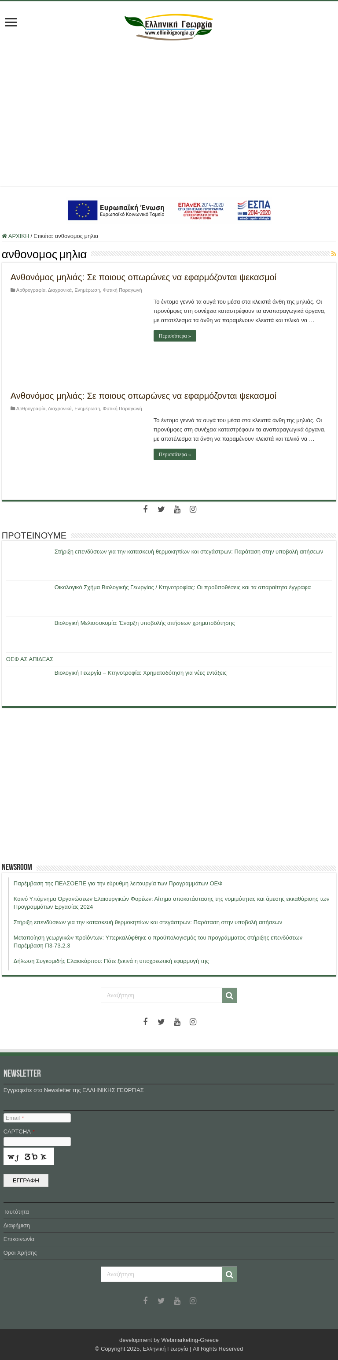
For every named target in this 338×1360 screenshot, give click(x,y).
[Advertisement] (169, 111)
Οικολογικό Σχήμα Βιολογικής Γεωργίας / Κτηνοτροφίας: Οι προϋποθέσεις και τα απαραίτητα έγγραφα (183, 587)
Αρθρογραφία (30, 290)
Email (15, 1118)
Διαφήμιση (17, 1225)
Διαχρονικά (60, 290)
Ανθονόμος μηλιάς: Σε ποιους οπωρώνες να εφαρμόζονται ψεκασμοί (143, 277)
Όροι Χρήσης (20, 1252)
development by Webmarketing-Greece (169, 1340)
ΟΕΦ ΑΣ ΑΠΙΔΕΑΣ (29, 659)
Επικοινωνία (19, 1239)
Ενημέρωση (87, 290)
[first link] (11, 23)
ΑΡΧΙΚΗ (15, 236)
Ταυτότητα (16, 1211)
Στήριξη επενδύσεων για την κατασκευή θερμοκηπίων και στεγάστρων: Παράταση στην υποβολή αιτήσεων (189, 551)
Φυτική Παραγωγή (122, 290)
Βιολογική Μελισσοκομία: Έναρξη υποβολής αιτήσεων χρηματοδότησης (145, 623)
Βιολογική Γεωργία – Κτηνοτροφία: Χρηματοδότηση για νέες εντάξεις (141, 672)
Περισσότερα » (175, 336)
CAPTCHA (19, 1131)
